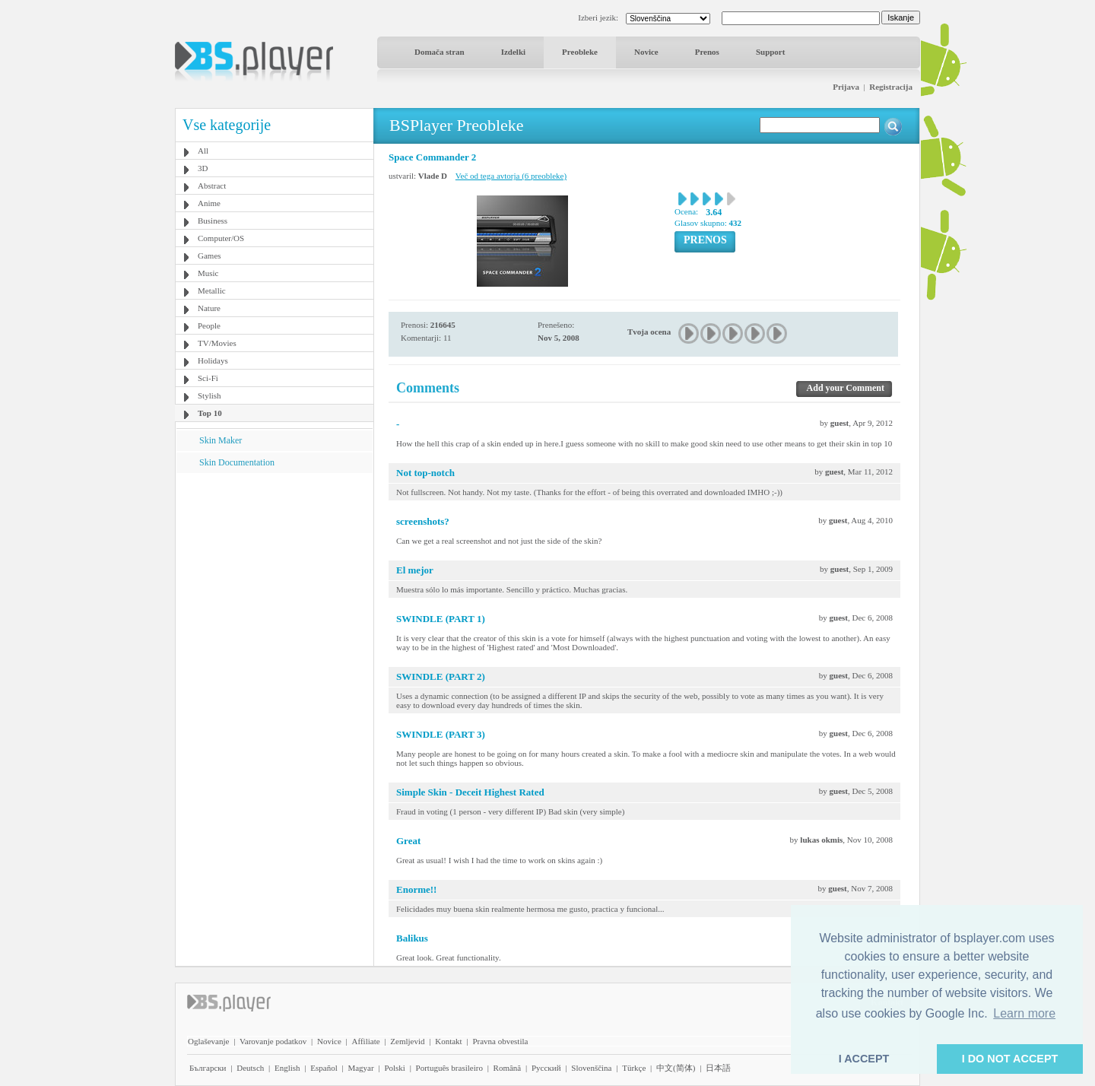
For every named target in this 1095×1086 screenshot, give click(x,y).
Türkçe (634, 1067)
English (287, 1067)
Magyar (360, 1067)
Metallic (212, 290)
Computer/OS (221, 238)
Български (208, 1067)
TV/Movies (217, 343)
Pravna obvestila (500, 1041)
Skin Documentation (237, 462)
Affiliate (366, 1041)
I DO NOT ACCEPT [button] (1010, 1059)
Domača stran (439, 51)
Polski (394, 1067)
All (203, 150)
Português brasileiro (449, 1067)
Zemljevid (407, 1041)
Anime (209, 203)
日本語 (718, 1067)
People (209, 325)
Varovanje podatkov (273, 1041)
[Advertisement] (274, 568)
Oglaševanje (208, 1041)
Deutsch (250, 1067)
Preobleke (580, 51)
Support (771, 51)
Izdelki (513, 51)
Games (209, 255)
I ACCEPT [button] (864, 1059)
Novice (646, 51)
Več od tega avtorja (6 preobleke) (511, 175)
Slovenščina (591, 1067)
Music (208, 273)
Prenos (707, 51)
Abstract (212, 185)
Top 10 (210, 413)
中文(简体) (675, 1067)
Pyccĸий (546, 1067)
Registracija (890, 86)
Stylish (209, 395)
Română (508, 1067)
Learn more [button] (1024, 1013)
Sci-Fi (208, 378)
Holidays (213, 360)
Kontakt (448, 1041)
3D (203, 168)
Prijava (846, 86)
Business (212, 220)
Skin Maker (220, 440)
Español (323, 1067)
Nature (209, 308)
